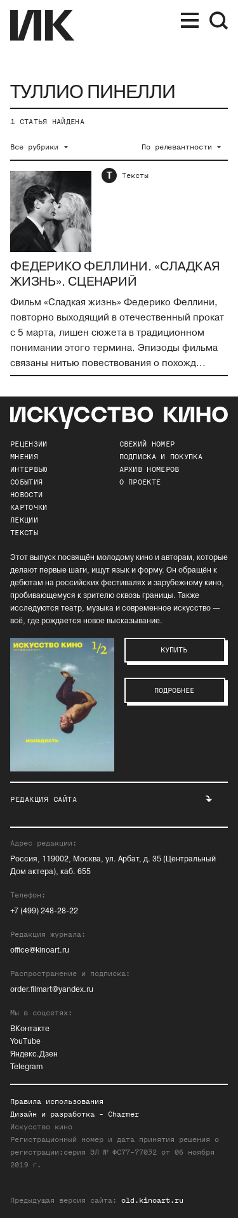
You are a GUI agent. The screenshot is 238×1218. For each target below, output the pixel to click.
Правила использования (56, 1101)
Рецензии (28, 444)
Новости (26, 494)
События (26, 482)
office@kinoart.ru (39, 950)
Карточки (28, 507)
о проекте (140, 482)
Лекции (24, 520)
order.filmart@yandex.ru (51, 989)
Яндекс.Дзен (34, 1054)
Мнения (24, 456)
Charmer (123, 1114)
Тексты (135, 175)
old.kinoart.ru (152, 1200)
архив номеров (149, 469)
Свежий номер (147, 444)
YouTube (25, 1041)
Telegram (26, 1067)
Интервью (28, 469)
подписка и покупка (160, 456)
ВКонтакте (30, 1029)
